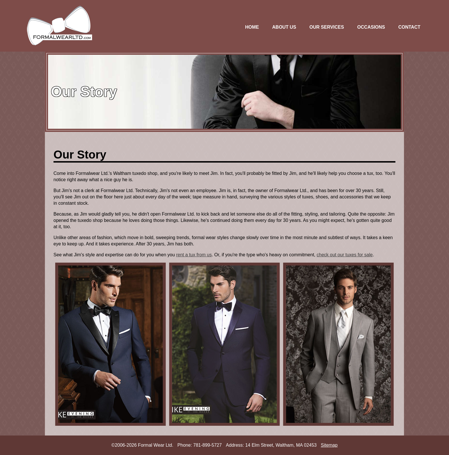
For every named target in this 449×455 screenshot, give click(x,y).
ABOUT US (284, 27)
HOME (252, 27)
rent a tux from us (194, 254)
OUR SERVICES (327, 27)
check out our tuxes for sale (345, 254)
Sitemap (329, 445)
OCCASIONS (371, 27)
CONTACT (409, 27)
